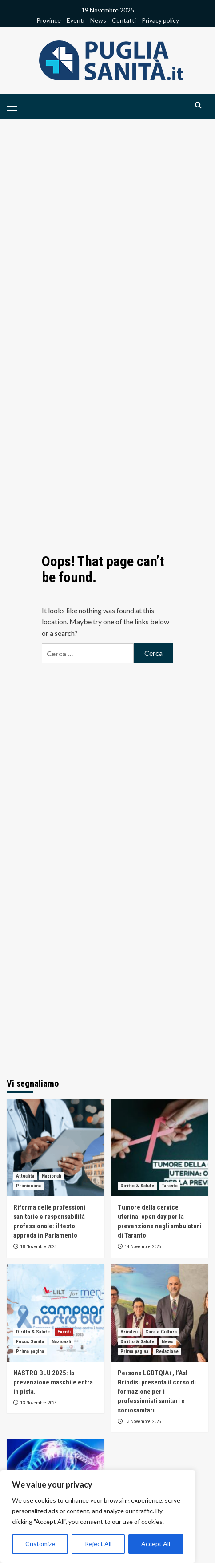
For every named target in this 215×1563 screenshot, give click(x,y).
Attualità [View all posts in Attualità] (25, 1176)
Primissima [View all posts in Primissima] (28, 1186)
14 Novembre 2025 (143, 1247)
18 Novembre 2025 (38, 1247)
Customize (40, 1543)
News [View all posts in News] (168, 1342)
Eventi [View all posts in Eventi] (64, 1332)
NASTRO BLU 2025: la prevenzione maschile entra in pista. (53, 1382)
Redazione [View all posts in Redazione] (167, 1351)
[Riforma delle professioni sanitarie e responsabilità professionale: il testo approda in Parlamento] (55, 1147)
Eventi (75, 20)
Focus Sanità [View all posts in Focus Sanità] (30, 1342)
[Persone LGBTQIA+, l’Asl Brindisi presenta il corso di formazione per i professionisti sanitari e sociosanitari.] (160, 1313)
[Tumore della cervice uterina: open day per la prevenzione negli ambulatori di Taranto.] (160, 1147)
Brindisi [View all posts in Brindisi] (129, 1332)
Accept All (155, 1543)
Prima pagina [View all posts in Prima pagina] (30, 1351)
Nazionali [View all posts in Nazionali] (51, 1176)
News (98, 20)
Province (48, 20)
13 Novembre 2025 (38, 1403)
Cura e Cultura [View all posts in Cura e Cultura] (161, 1332)
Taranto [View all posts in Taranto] (170, 1186)
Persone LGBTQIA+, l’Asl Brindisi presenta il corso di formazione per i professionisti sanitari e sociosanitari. (157, 1391)
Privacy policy (160, 20)
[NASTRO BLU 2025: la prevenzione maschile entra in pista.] (55, 1313)
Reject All (98, 1543)
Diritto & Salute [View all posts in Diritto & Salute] (137, 1186)
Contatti (124, 20)
